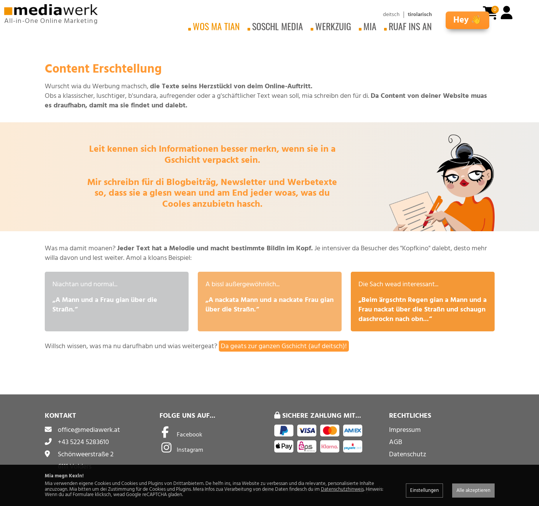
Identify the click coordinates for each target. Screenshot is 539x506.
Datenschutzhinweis (342, 489)
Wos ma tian (216, 26)
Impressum (405, 430)
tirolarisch (420, 14)
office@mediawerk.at (89, 430)
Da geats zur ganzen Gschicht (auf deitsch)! (284, 346)
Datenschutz (407, 454)
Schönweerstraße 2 (86, 454)
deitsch (391, 14)
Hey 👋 (467, 20)
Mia (369, 26)
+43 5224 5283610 (83, 442)
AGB (395, 442)
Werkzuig (333, 26)
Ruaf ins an (410, 26)
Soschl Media (277, 26)
